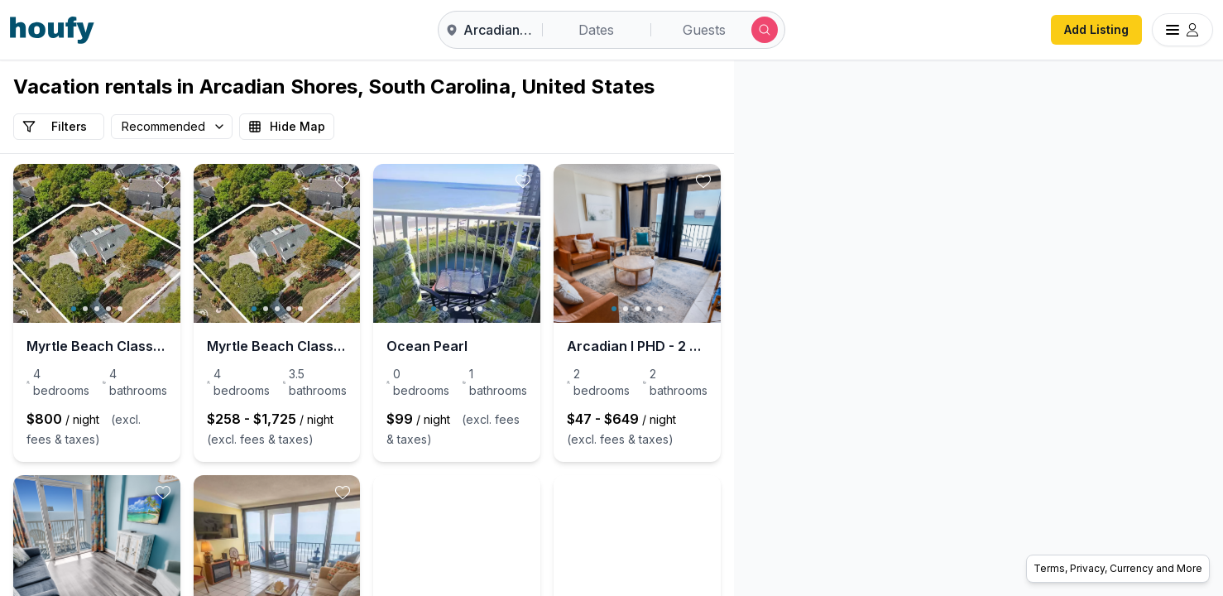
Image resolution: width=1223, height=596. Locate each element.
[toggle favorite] (222, 181)
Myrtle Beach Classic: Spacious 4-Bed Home (126, 346)
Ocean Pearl (547, 346)
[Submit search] (764, 30)
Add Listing (1096, 29)
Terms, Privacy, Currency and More (1118, 568)
